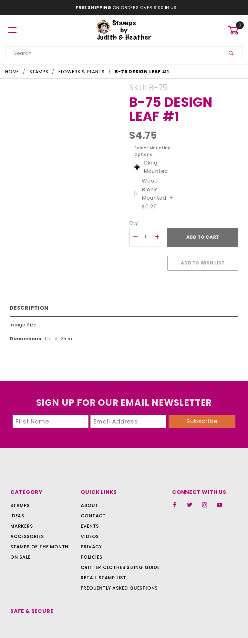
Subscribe (202, 409)
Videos (89, 524)
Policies (91, 545)
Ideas (17, 504)
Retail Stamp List (103, 566)
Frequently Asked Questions (118, 576)
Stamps (20, 493)
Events (90, 514)
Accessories (26, 524)
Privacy (91, 535)
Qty (133, 214)
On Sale (20, 545)
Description (28, 296)
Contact (92, 504)
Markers (21, 514)
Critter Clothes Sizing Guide (118, 555)
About (89, 493)
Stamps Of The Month (38, 535)
